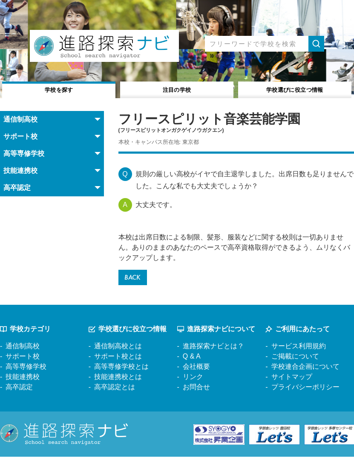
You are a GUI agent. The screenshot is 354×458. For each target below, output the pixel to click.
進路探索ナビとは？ (213, 347)
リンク (193, 378)
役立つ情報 (294, 89)
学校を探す (59, 89)
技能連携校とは (118, 378)
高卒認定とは (114, 388)
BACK (134, 278)
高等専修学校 (26, 368)
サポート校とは (118, 358)
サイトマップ (291, 378)
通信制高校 (23, 347)
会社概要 (196, 368)
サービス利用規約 (298, 347)
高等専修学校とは (121, 368)
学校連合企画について (305, 368)
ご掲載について (295, 358)
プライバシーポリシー (305, 388)
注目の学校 (177, 89)
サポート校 (23, 358)
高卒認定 (19, 388)
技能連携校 (23, 378)
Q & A (192, 358)
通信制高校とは (118, 347)
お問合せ (196, 388)
